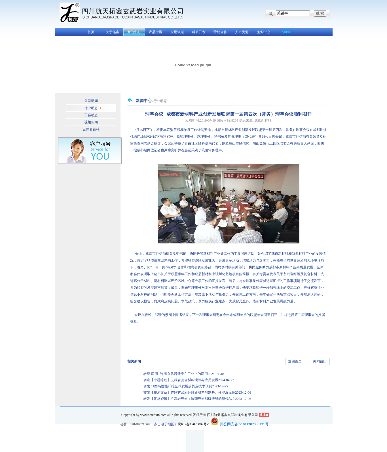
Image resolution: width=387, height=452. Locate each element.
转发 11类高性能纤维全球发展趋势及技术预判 (185, 386)
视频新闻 (91, 122)
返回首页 (295, 361)
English (285, 32)
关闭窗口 (320, 361)
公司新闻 (91, 101)
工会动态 (91, 115)
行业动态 (91, 108)
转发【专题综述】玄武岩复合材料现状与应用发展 (188, 380)
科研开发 (199, 32)
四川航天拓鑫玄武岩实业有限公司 (232, 415)
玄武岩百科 (91, 129)
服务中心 (263, 32)
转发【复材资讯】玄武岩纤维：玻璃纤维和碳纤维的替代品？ (197, 399)
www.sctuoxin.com (153, 415)
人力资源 (242, 32)
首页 (91, 32)
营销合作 (220, 32)
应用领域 (177, 32)
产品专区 (155, 32)
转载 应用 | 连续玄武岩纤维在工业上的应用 (183, 374)
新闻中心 (134, 32)
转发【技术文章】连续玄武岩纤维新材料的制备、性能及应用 (197, 392)
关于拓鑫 (112, 32)
